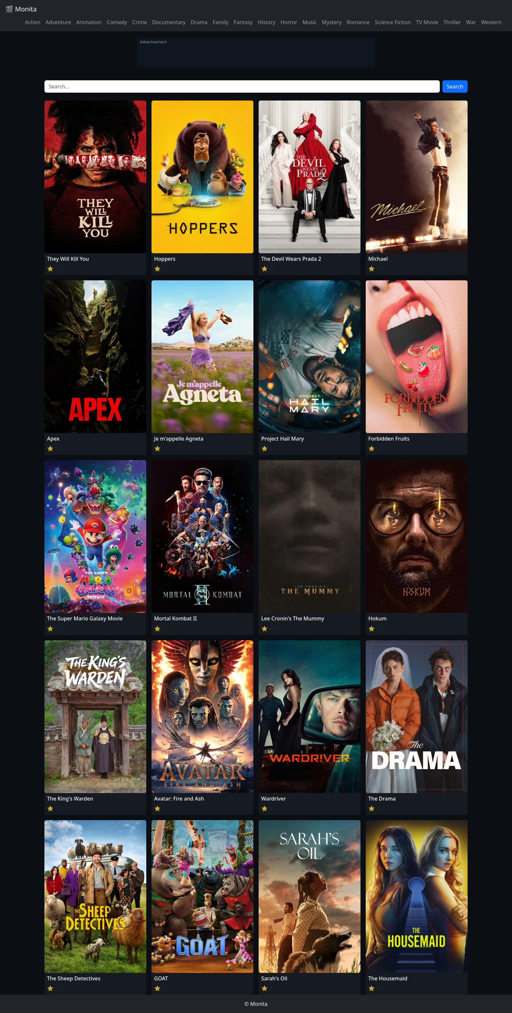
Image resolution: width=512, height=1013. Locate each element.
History (267, 22)
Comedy (117, 22)
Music (309, 22)
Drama (199, 22)
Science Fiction (393, 22)
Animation (89, 22)
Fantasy (243, 22)
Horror (288, 22)
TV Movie (427, 22)
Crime (139, 22)
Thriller (452, 22)
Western (491, 22)
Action (32, 22)
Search (455, 86)
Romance (358, 22)
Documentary (168, 22)
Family (221, 22)
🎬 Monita (21, 9)
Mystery (332, 22)
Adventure (58, 22)
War (471, 22)
